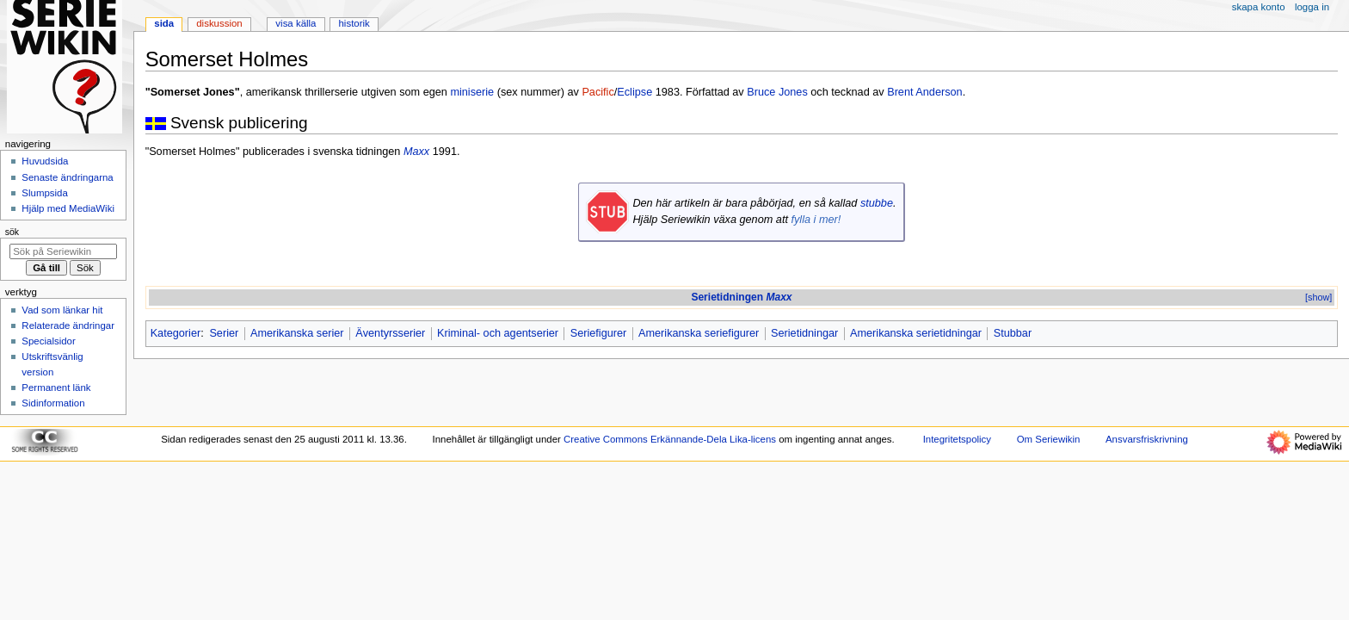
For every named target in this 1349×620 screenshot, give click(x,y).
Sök (12, 231)
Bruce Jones (777, 92)
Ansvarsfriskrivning (1147, 439)
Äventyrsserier (390, 333)
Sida (164, 23)
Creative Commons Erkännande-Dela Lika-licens (670, 439)
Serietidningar (804, 333)
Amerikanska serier (297, 333)
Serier (223, 333)
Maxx (416, 152)
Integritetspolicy (957, 439)
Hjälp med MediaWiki (68, 208)
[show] (1318, 297)
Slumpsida (44, 193)
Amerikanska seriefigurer (698, 333)
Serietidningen (741, 297)
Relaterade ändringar (68, 325)
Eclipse (634, 92)
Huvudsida (45, 161)
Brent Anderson (924, 92)
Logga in (1312, 7)
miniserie (472, 92)
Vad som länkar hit (62, 310)
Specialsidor (48, 341)
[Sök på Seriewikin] (63, 251)
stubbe (876, 203)
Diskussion (219, 23)
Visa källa (295, 23)
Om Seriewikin (1049, 439)
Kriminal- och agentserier (497, 333)
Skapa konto (1258, 7)
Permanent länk (56, 387)
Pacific (597, 92)
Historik (354, 23)
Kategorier (176, 333)
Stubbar (1013, 333)
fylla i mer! (816, 220)
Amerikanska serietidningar (916, 333)
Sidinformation (53, 403)
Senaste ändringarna (67, 177)
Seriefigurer (598, 333)
